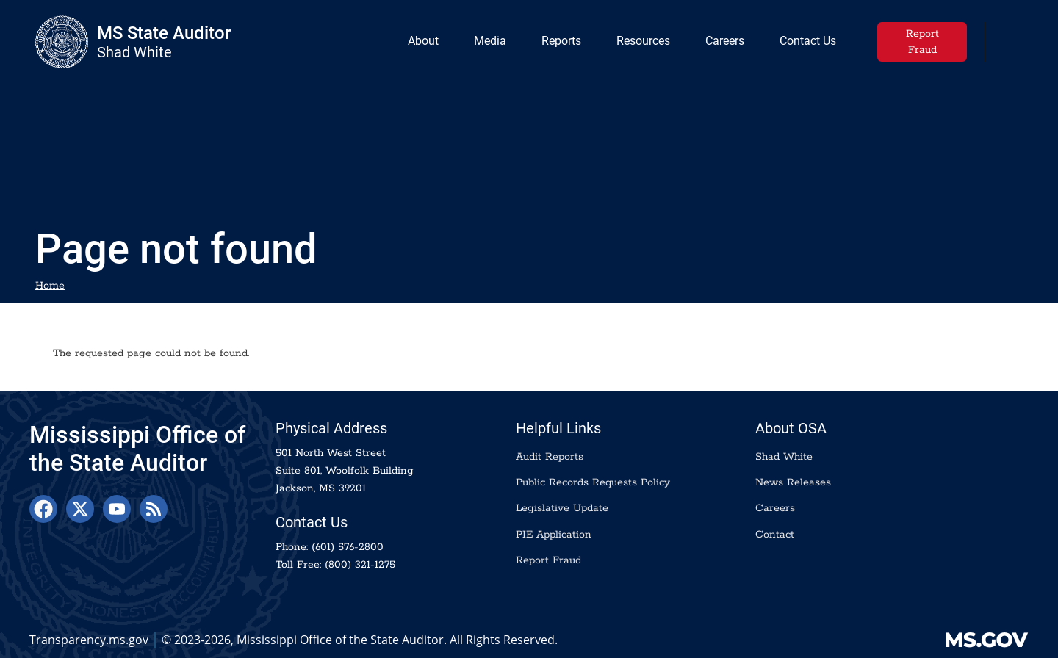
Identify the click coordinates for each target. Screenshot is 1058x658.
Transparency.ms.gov (88, 640)
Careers (775, 508)
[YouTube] (117, 509)
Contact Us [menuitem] (808, 41)
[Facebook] (43, 509)
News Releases (793, 482)
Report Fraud (922, 42)
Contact (774, 534)
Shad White (784, 456)
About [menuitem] (420, 44)
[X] (80, 509)
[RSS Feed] (154, 509)
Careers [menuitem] (722, 44)
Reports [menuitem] (558, 44)
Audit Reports (549, 456)
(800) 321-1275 (360, 564)
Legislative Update (562, 508)
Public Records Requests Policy (593, 482)
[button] (1013, 40)
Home (50, 285)
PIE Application (553, 534)
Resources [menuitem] (643, 41)
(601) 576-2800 (348, 547)
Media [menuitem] (487, 44)
